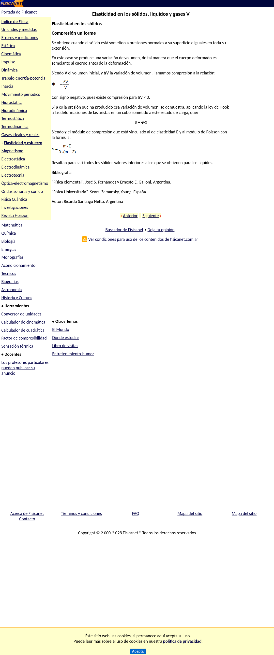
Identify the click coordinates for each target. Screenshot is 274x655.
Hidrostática (11, 102)
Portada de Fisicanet (19, 12)
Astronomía (11, 289)
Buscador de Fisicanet (124, 229)
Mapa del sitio (189, 513)
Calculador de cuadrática (23, 330)
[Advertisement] (140, 280)
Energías (8, 249)
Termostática (12, 118)
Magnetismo (12, 151)
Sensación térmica (17, 346)
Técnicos (8, 273)
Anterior (130, 215)
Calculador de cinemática (23, 322)
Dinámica (9, 70)
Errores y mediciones (19, 37)
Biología (8, 241)
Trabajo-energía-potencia (23, 78)
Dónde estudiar (65, 337)
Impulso (8, 62)
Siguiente (150, 215)
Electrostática (13, 159)
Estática (8, 45)
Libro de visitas (65, 345)
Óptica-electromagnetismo (24, 183)
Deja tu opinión (161, 229)
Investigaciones (14, 207)
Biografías (9, 281)
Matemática (11, 225)
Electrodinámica (15, 167)
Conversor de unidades (21, 314)
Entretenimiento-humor (73, 353)
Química (8, 233)
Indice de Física (14, 21)
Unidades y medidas (19, 29)
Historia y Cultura (16, 297)
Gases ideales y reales (20, 134)
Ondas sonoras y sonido (22, 191)
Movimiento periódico (20, 94)
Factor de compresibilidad (23, 338)
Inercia (7, 86)
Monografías (12, 257)
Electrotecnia (12, 175)
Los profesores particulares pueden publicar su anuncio (24, 368)
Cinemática (11, 54)
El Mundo (60, 329)
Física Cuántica (14, 199)
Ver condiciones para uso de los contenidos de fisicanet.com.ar (143, 239)
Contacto (27, 519)
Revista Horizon (14, 215)
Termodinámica (14, 126)
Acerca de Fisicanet (27, 513)
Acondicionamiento (18, 265)
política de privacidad (182, 641)
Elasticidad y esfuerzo (23, 142)
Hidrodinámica (14, 110)
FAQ (135, 513)
